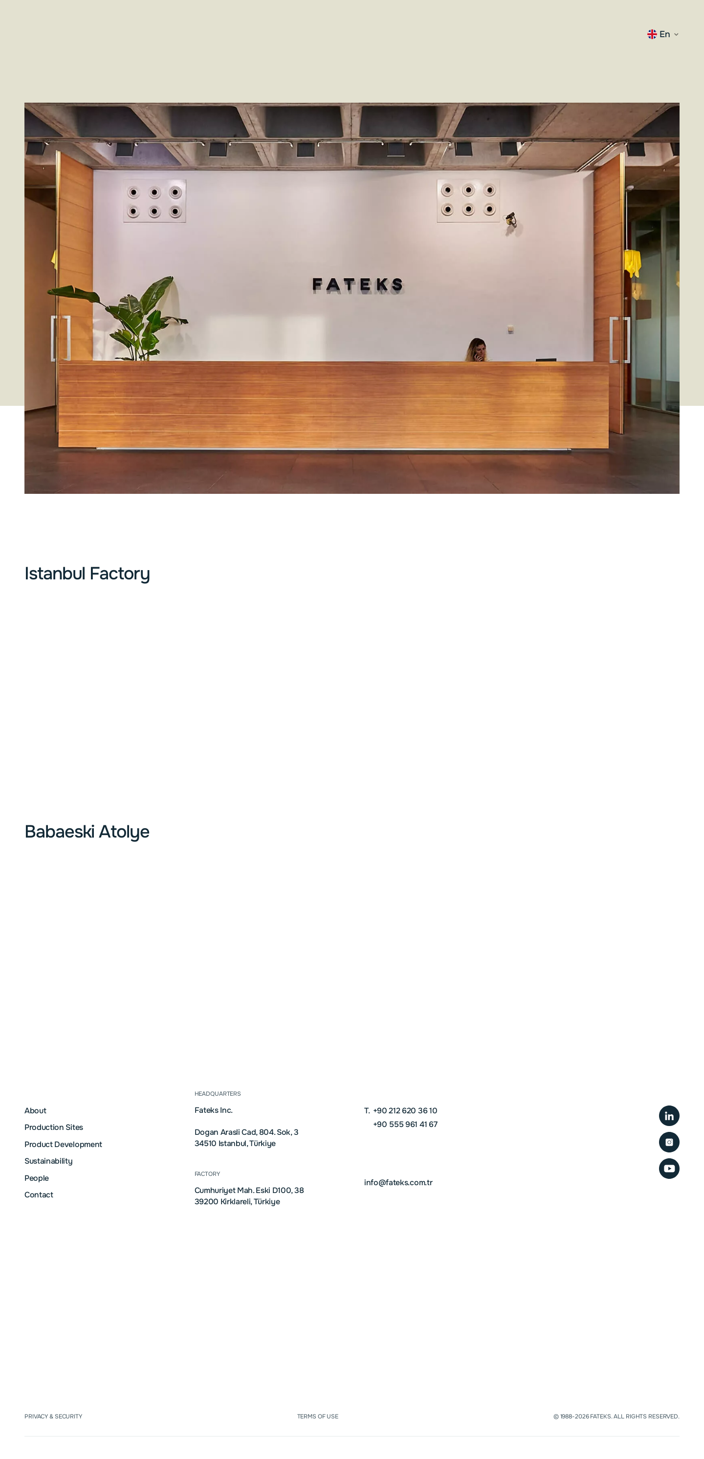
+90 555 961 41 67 (404, 1124)
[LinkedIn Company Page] (669, 1115)
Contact (38, 1195)
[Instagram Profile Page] (669, 1142)
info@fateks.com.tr (398, 1183)
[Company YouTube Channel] (669, 1168)
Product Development (63, 1145)
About (35, 1111)
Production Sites (53, 1127)
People (36, 1178)
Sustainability (48, 1161)
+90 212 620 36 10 (400, 1110)
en (658, 34)
